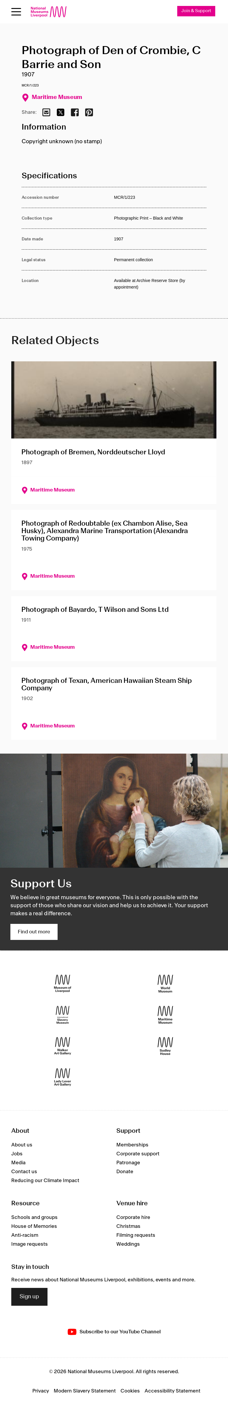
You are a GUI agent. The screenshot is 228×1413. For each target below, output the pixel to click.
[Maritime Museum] (165, 1014)
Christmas (128, 1226)
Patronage (128, 1162)
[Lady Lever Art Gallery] (62, 1077)
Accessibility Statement (172, 1391)
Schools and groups (34, 1217)
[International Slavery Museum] (62, 1014)
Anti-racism (24, 1235)
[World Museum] (165, 983)
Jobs (17, 1154)
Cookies (130, 1391)
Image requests (29, 1244)
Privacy (40, 1391)
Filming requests (135, 1235)
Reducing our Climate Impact (45, 1180)
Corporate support (137, 1154)
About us (21, 1145)
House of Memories (34, 1226)
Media (18, 1162)
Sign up (29, 1297)
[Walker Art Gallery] (62, 1045)
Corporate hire (133, 1217)
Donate (124, 1171)
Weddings (128, 1244)
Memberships (132, 1145)
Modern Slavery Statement (85, 1391)
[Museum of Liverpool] (62, 983)
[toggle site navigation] (16, 12)
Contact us (24, 1171)
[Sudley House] (165, 1045)
